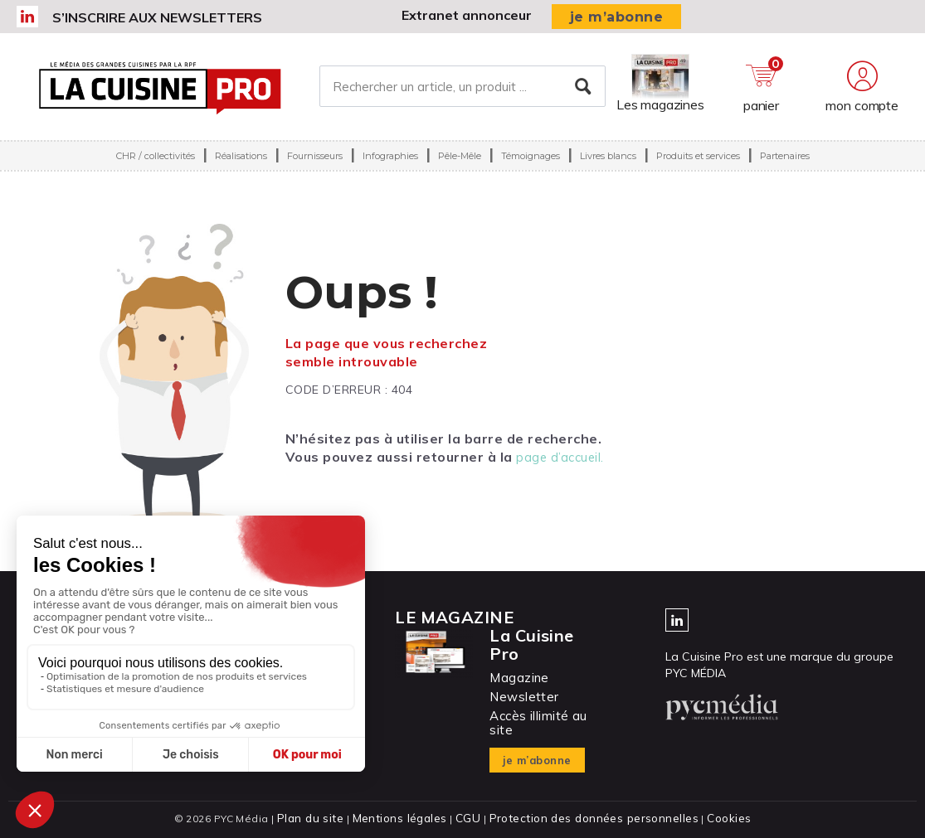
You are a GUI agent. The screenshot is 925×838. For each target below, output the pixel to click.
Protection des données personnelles (589, 817)
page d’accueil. (561, 456)
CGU (470, 817)
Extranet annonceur (467, 15)
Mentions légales (405, 817)
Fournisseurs (315, 169)
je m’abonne (617, 17)
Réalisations (241, 169)
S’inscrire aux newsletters (157, 17)
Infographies (390, 169)
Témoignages (530, 169)
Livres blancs (608, 169)
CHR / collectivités (155, 169)
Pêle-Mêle (459, 169)
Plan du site (320, 817)
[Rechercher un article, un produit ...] (462, 93)
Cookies (717, 817)
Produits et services (698, 169)
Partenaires (785, 169)
